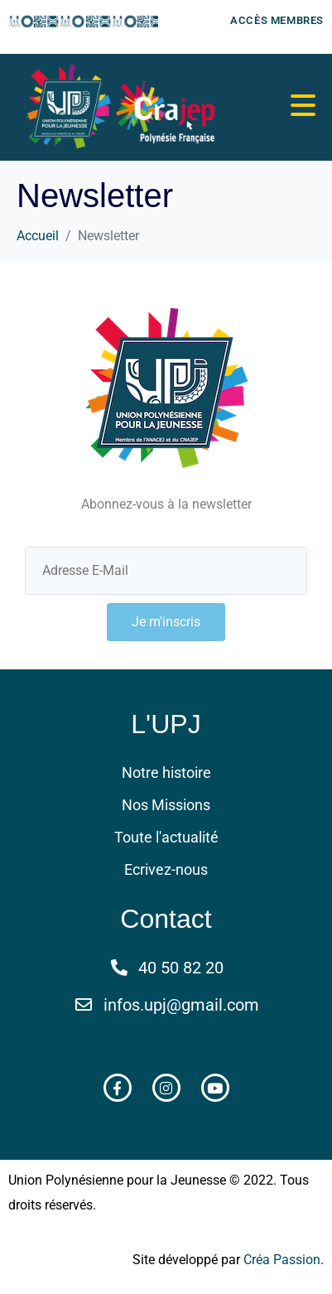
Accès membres (277, 20)
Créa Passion (281, 1259)
